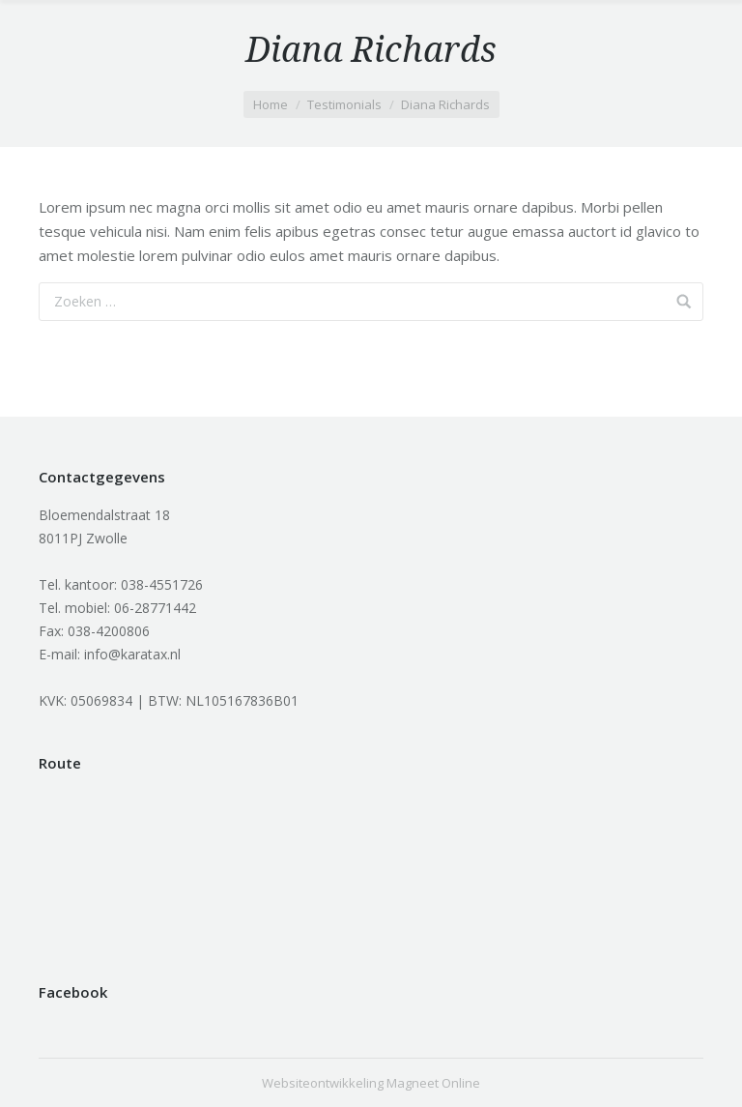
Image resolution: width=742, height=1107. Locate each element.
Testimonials (344, 104)
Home (270, 104)
